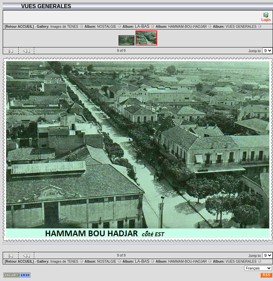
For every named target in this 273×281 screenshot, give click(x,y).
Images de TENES (67, 26)
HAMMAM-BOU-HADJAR (190, 26)
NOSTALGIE (109, 26)
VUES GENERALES (244, 26)
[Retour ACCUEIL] (19, 26)
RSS (266, 275)
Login (266, 17)
